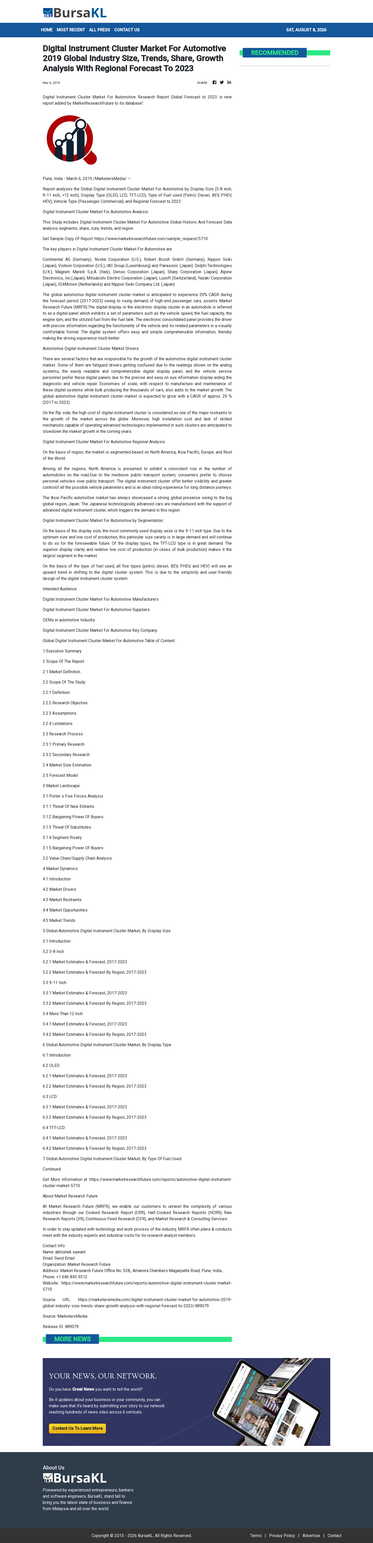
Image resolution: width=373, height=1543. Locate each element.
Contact (334, 1535)
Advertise (311, 1535)
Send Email (64, 1258)
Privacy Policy (282, 1535)
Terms (256, 1535)
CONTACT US (127, 29)
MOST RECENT (71, 29)
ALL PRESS (99, 29)
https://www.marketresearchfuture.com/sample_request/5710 (151, 238)
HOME (47, 29)
